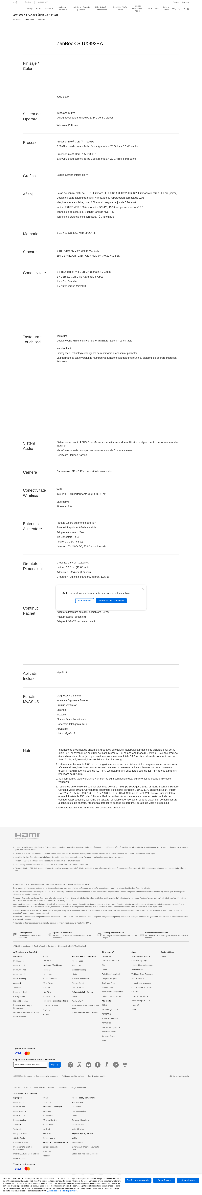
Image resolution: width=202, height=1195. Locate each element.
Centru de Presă (108, 983)
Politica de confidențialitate (72, 1076)
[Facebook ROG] (107, 1065)
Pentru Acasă (18, 961)
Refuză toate (164, 1180)
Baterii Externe (19, 1017)
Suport (52, 19)
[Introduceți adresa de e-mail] (30, 1065)
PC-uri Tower (48, 983)
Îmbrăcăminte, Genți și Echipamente (22, 1006)
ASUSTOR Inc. (108, 987)
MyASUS (135, 1005)
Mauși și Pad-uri (20, 992)
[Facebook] (98, 1065)
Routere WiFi (77, 1001)
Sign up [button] (54, 1064)
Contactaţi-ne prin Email (141, 987)
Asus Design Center (110, 1009)
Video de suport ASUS (140, 1001)
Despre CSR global (110, 978)
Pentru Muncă (19, 965)
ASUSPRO (106, 1014)
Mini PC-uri (47, 992)
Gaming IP (47, 961)
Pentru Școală (19, 974)
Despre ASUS (107, 956)
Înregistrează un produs (141, 983)
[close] (143, 589)
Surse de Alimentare (80, 979)
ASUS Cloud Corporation (112, 992)
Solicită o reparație (139, 961)
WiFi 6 (74, 997)
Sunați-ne (135, 992)
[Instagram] (70, 1065)
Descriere (17, 19)
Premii (104, 970)
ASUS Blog (106, 1023)
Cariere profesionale (110, 961)
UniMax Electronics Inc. (112, 996)
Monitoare (47, 970)
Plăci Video (76, 965)
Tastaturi (17, 988)
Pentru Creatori (19, 970)
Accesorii (46, 1014)
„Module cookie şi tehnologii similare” (62, 1191)
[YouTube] (88, 1065)
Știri (103, 965)
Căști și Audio (19, 997)
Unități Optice (78, 987)
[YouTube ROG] (125, 1065)
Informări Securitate (139, 996)
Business (185, 2)
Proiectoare (48, 974)
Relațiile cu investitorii (111, 974)
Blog (174, 8)
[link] (18, 9)
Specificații (29, 19)
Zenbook (52, 946)
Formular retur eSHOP (140, 956)
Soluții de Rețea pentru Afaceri (85, 1012)
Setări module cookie (138, 1180)
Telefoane (47, 1010)
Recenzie (41, 19)
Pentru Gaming (19, 979)
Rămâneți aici (85, 600)
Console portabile (50, 1005)
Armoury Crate (108, 1036)
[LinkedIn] (116, 1065)
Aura (104, 1041)
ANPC (134, 1010)
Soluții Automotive (110, 1018)
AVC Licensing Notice (111, 1027)
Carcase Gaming (79, 970)
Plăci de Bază (77, 961)
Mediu (163, 956)
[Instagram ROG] (79, 1065)
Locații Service (137, 978)
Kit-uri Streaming (20, 1001)
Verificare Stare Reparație (142, 974)
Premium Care (137, 970)
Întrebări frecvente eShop (142, 965)
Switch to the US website (111, 600)
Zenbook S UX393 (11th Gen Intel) (35, 15)
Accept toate (188, 1180)
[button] (176, 2)
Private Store (166, 8)
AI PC (104, 1005)
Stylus (45, 956)
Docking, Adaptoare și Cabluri (26, 1012)
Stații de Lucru (49, 996)
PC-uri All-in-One (50, 979)
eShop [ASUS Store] (30, 8)
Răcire (74, 974)
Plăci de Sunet (78, 983)
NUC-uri (46, 987)
